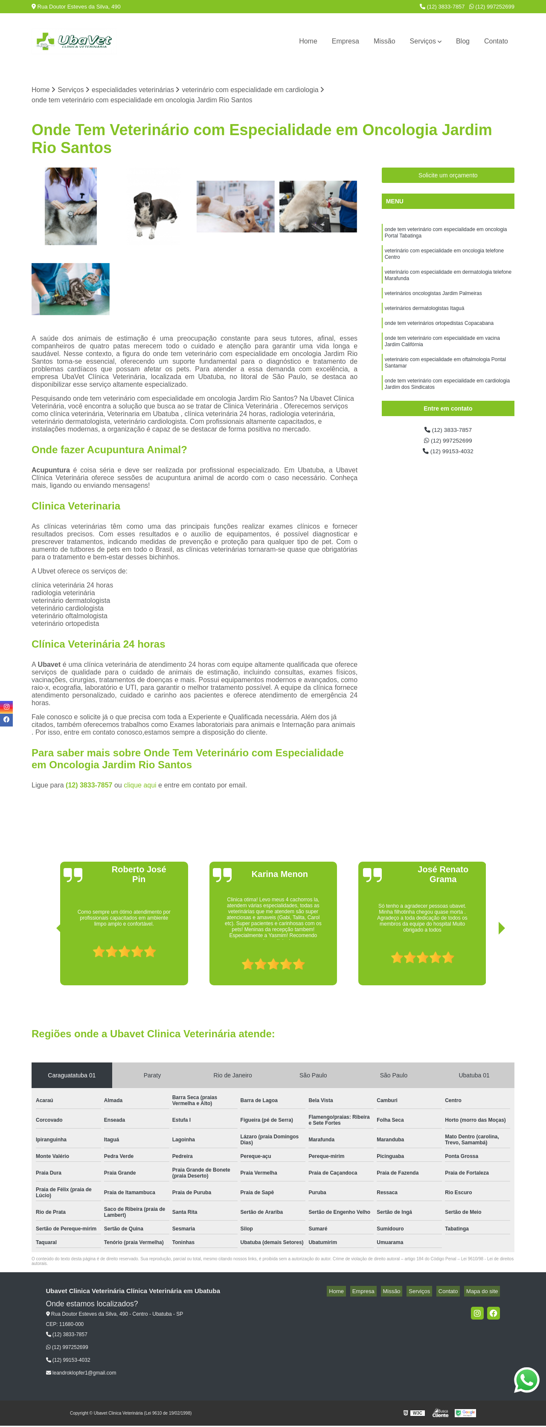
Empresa (345, 41)
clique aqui (140, 786)
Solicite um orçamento (448, 176)
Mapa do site (484, 1292)
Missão (384, 41)
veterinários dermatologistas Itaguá (425, 319)
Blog (463, 41)
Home (308, 41)
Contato (496, 41)
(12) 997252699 (491, 6)
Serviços (423, 41)
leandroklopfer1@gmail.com (81, 1374)
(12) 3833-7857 (442, 6)
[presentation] (48, 962)
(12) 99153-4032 (448, 455)
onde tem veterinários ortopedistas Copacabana (439, 336)
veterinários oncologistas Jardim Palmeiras (433, 303)
